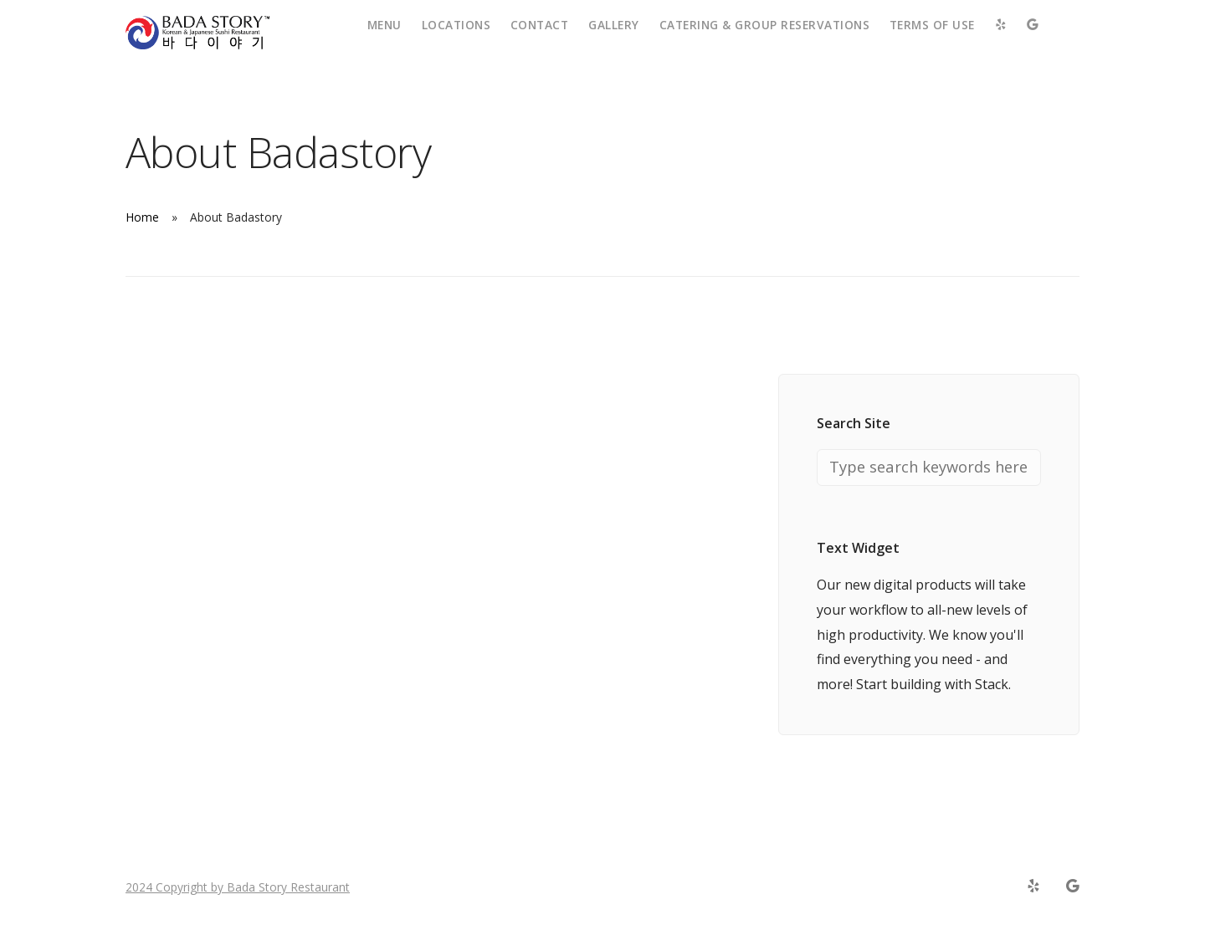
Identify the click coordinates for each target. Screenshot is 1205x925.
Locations (456, 25)
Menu (384, 25)
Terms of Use (932, 25)
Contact (539, 25)
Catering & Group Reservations (764, 25)
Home (142, 217)
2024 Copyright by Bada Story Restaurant (238, 887)
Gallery (613, 25)
